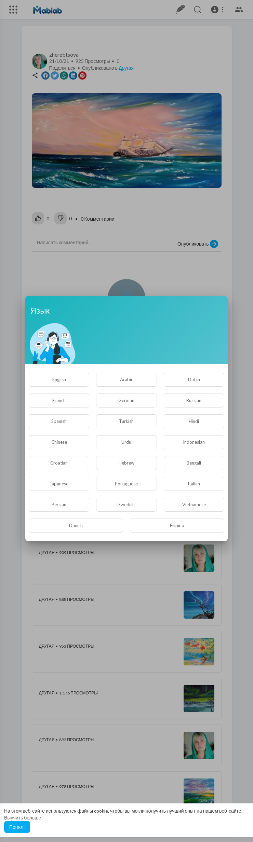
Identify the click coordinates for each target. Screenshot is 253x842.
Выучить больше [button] (22, 817)
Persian (59, 504)
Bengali (194, 463)
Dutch (194, 379)
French (59, 400)
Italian (194, 483)
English (59, 379)
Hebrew (126, 463)
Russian (193, 400)
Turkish (126, 421)
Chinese (59, 442)
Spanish (59, 421)
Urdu (126, 442)
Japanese (59, 483)
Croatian (59, 463)
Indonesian (194, 442)
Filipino (177, 525)
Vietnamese (194, 504)
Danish (76, 525)
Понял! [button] (17, 827)
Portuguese (126, 483)
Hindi (194, 421)
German (126, 400)
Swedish (126, 504)
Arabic (126, 379)
